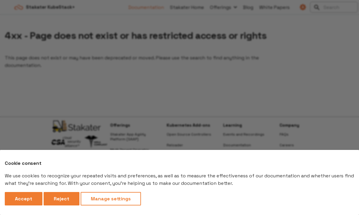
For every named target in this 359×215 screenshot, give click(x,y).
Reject (61, 199)
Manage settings (111, 199)
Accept (23, 199)
